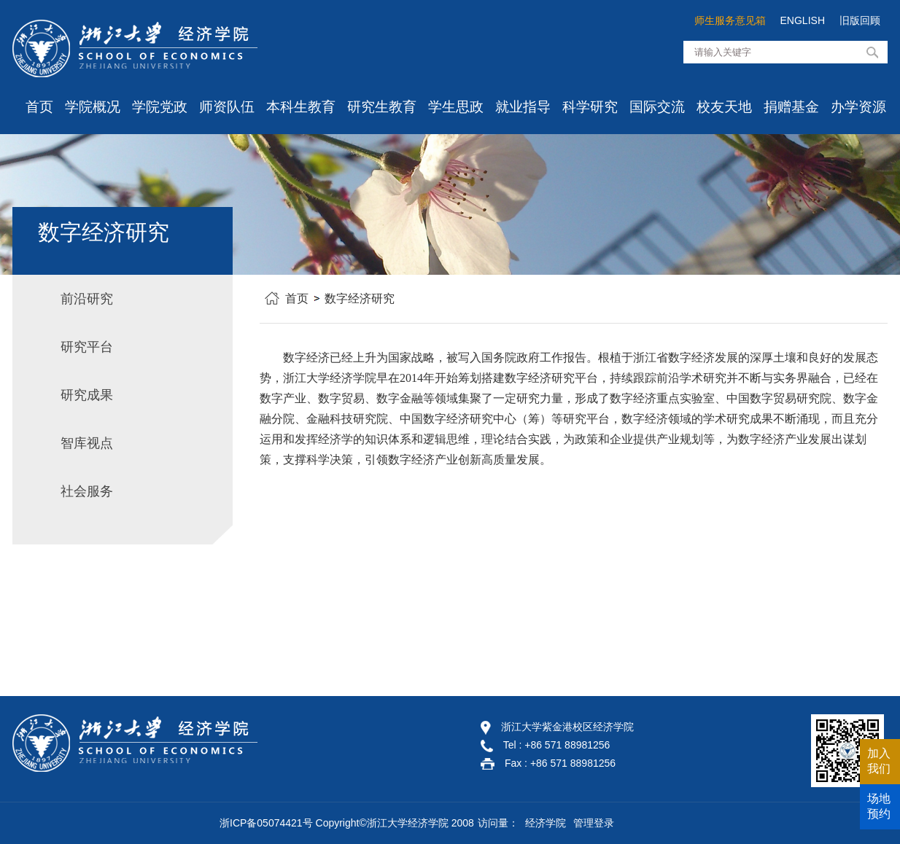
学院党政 (159, 106)
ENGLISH (802, 20)
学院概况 (92, 106)
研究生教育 (381, 106)
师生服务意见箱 (730, 20)
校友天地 (724, 106)
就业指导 (523, 106)
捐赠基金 (791, 106)
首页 (39, 106)
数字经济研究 (360, 298)
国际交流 (657, 106)
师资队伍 (227, 106)
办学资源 (858, 106)
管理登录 (593, 823)
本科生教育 (300, 106)
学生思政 (456, 106)
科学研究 (590, 106)
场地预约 (879, 806)
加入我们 (879, 761)
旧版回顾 (859, 20)
